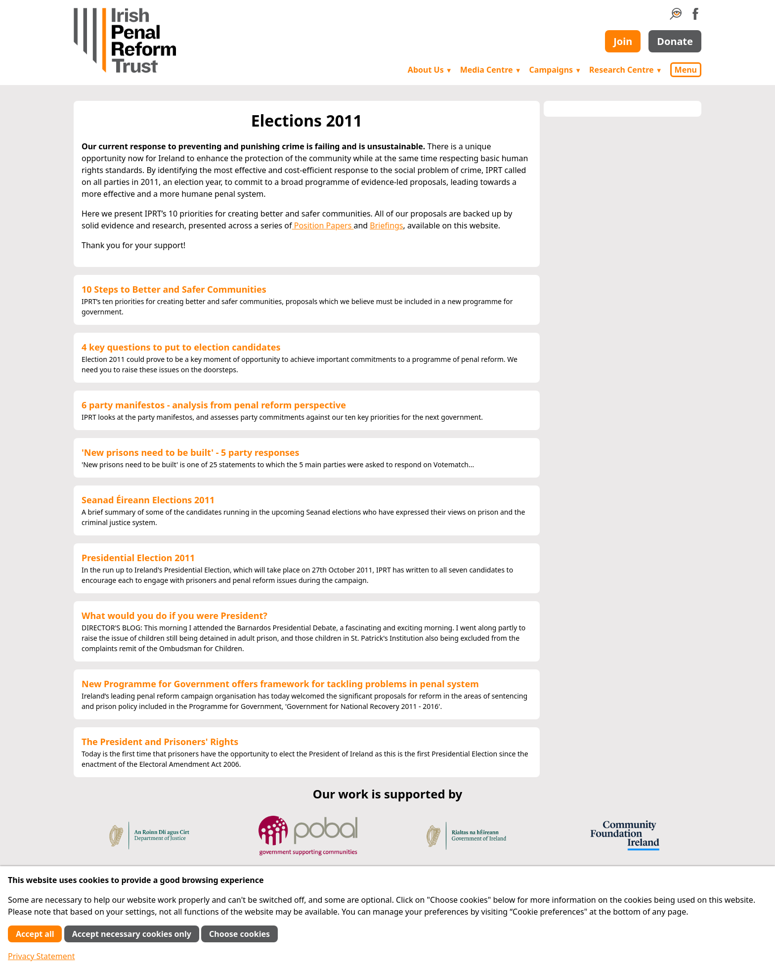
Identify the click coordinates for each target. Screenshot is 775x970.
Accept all (35, 933)
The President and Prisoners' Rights (160, 742)
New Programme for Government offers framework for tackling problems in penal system (280, 684)
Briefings (386, 225)
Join (622, 41)
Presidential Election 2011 (138, 558)
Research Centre (625, 69)
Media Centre (490, 69)
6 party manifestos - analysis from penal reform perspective (214, 405)
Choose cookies (239, 933)
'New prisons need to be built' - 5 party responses (191, 452)
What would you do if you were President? (174, 615)
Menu (686, 69)
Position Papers (323, 225)
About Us (430, 69)
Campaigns (555, 69)
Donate (675, 41)
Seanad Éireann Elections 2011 (148, 500)
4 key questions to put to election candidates (181, 347)
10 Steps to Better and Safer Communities (174, 289)
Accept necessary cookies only (131, 933)
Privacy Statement (41, 956)
